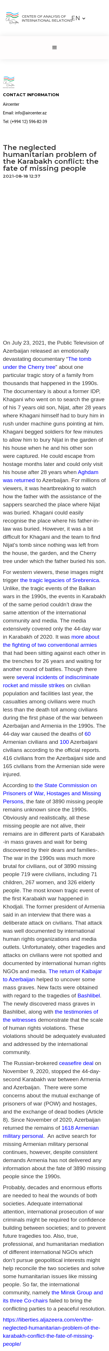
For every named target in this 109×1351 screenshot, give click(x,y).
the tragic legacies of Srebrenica (59, 580)
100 (64, 742)
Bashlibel (89, 996)
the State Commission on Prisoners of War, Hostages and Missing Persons (52, 793)
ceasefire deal (76, 1063)
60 (88, 734)
